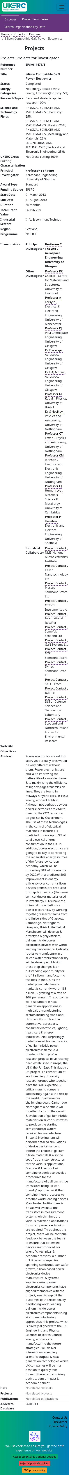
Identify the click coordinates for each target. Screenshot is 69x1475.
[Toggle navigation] (61, 7)
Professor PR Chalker (54, 273)
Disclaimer (60, 1422)
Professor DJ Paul (53, 330)
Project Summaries (35, 19)
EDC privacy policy (34, 1470)
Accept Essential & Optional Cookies (34, 1456)
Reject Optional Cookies (34, 1463)
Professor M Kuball (53, 396)
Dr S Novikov (54, 412)
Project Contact (56, 548)
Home (5, 34)
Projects (19, 34)
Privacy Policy (58, 1426)
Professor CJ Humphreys (53, 488)
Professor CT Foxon (54, 435)
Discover (10, 19)
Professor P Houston (53, 519)
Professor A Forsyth (53, 300)
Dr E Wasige (53, 350)
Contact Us (59, 1417)
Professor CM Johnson (54, 457)
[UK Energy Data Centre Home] (14, 6)
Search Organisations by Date (24, 27)
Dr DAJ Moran (55, 372)
